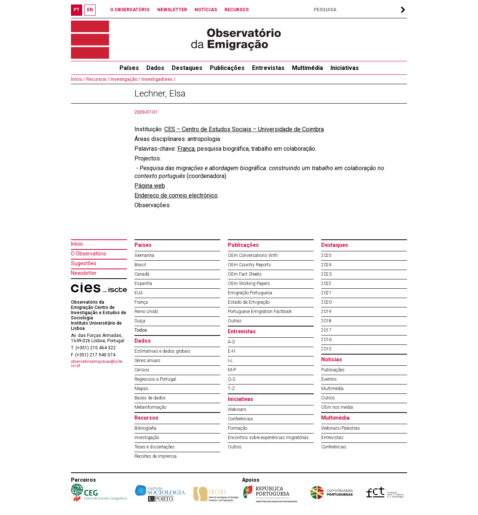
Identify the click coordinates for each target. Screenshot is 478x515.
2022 (326, 283)
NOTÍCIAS (206, 9)
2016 (326, 339)
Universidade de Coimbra (290, 129)
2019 (326, 311)
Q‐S (231, 379)
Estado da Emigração (249, 302)
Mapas (141, 388)
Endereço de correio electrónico (176, 195)
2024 (326, 264)
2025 (326, 255)
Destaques (187, 67)
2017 (326, 330)
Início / (78, 79)
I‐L (230, 360)
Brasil (140, 264)
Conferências (240, 418)
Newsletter (84, 273)
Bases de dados (150, 398)
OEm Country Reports (249, 264)
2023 (326, 274)
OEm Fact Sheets (245, 274)
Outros (235, 447)
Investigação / (124, 79)
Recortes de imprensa (155, 456)
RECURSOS (236, 9)
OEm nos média (337, 407)
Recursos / (97, 79)
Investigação (146, 437)
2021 (326, 292)
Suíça (139, 321)
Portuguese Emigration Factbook (260, 311)
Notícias (331, 359)
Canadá (141, 274)
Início (77, 244)
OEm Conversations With (253, 255)
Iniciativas (344, 67)
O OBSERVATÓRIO (130, 9)
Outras (235, 321)
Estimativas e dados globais (162, 351)
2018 (326, 321)
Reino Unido (146, 311)
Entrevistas (268, 67)
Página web (149, 185)
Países (143, 245)
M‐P (232, 370)
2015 (326, 349)
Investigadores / (158, 79)
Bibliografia (145, 428)
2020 (326, 302)
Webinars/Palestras (340, 428)
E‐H (231, 351)
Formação (237, 428)
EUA (138, 292)
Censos (141, 370)
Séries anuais (147, 360)
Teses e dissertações (154, 447)
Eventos (329, 379)
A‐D (231, 341)
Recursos (146, 418)
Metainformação (150, 407)
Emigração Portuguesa (250, 292)
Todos (140, 330)
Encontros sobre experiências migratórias (268, 437)
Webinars (237, 409)
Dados (155, 67)
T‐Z (231, 388)
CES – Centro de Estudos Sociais (208, 129)
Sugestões (83, 263)
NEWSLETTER (172, 9)
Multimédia (307, 67)
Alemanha (144, 255)
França (186, 148)
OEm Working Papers (249, 283)
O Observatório (88, 254)
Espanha (143, 283)
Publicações (227, 67)
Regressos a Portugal (155, 379)
